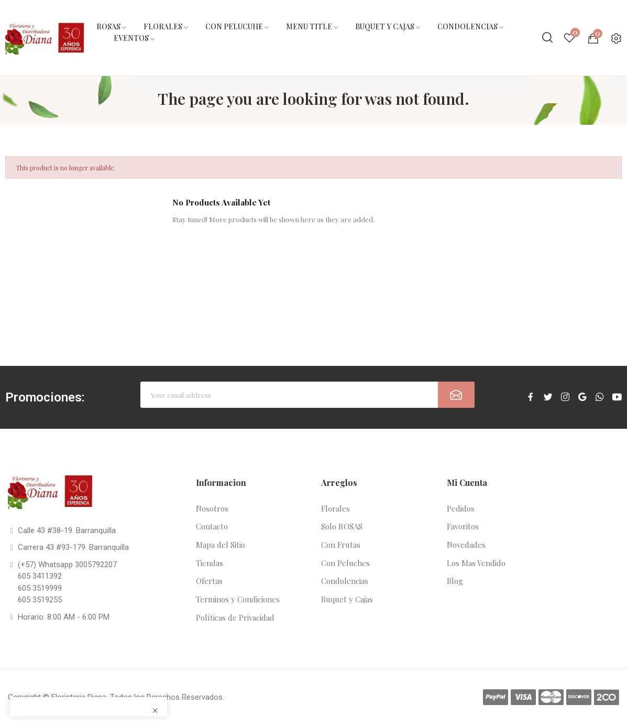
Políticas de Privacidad (235, 617)
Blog (455, 581)
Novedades (466, 544)
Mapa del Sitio (220, 544)
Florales (335, 508)
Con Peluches (345, 563)
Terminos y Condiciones (238, 599)
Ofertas (209, 581)
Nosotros (212, 508)
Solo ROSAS (341, 526)
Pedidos (461, 508)
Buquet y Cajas (347, 599)
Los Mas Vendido (476, 563)
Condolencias (344, 581)
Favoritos (463, 526)
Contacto (212, 526)
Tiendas (209, 563)
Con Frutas (340, 544)
